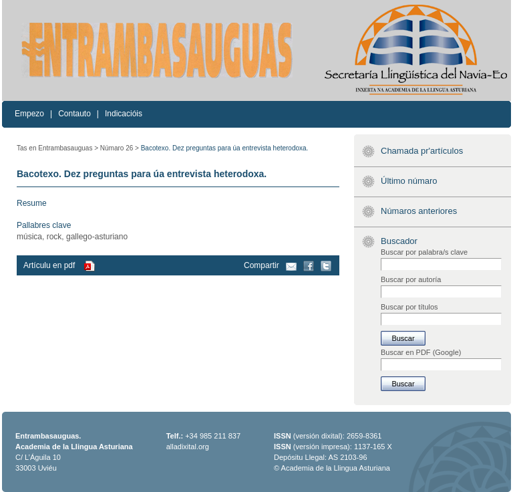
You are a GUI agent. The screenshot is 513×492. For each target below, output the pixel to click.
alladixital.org (187, 447)
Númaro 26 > (119, 148)
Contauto (74, 113)
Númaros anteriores (419, 211)
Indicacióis (123, 113)
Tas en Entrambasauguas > (57, 148)
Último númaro (409, 181)
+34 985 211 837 (212, 436)
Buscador (399, 241)
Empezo (29, 113)
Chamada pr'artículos (422, 151)
